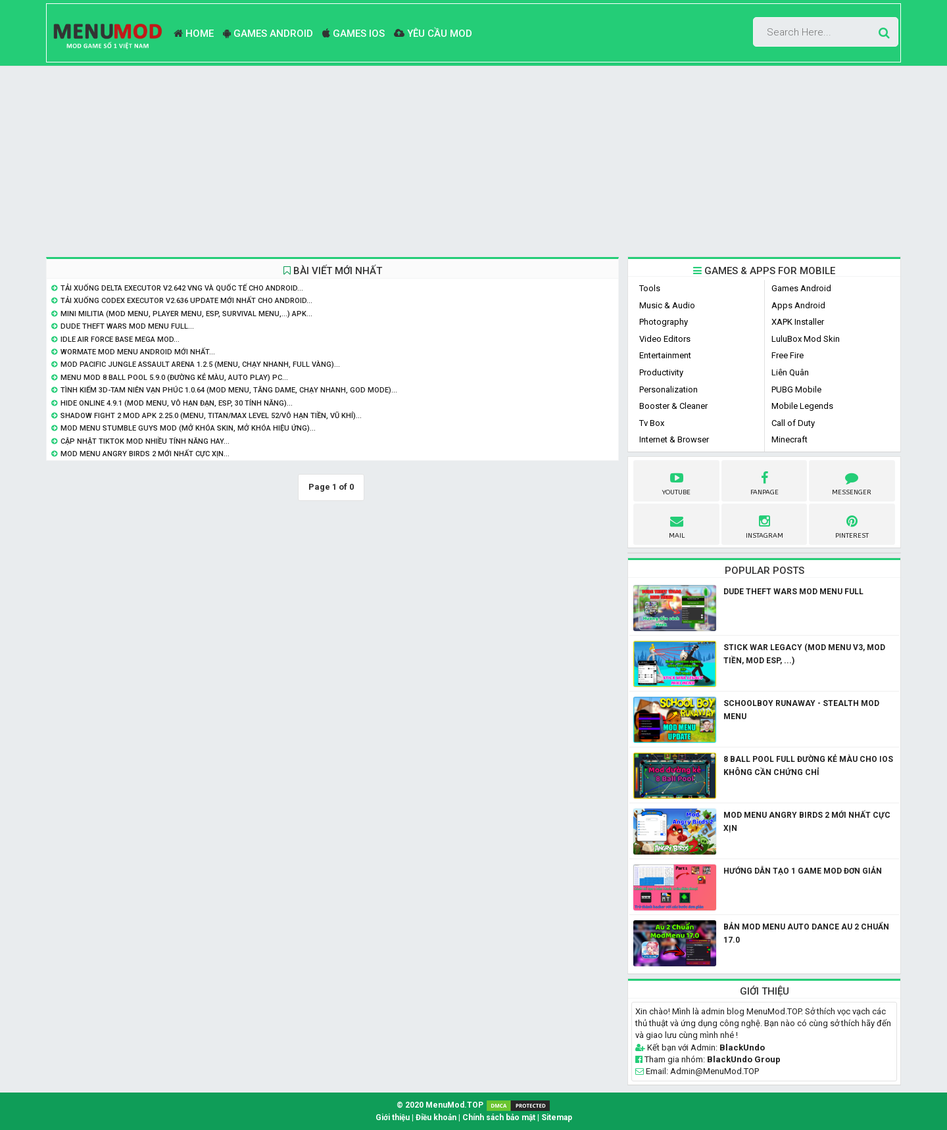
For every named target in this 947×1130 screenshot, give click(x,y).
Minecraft (789, 439)
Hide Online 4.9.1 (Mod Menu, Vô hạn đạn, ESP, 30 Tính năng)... (177, 403)
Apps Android (798, 305)
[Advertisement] (473, 162)
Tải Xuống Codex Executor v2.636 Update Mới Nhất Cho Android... (186, 300)
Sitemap (556, 1117)
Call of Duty (793, 423)
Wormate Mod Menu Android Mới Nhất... (138, 352)
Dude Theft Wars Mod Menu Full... (127, 326)
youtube (676, 481)
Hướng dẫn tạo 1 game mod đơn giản (802, 871)
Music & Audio (667, 305)
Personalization (668, 389)
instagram (764, 525)
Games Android (268, 33)
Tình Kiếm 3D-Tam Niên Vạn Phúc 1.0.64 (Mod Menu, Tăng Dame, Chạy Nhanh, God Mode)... (229, 390)
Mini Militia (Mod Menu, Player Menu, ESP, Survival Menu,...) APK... (186, 314)
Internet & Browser (674, 439)
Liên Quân (790, 372)
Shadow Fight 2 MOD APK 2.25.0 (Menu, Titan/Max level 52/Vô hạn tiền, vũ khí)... (211, 416)
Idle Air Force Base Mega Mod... (120, 339)
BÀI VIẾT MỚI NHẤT (332, 271)
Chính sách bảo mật (498, 1117)
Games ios (353, 33)
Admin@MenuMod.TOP (714, 1071)
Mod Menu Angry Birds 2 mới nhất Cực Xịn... (145, 454)
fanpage (764, 481)
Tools (649, 288)
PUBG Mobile (796, 389)
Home (194, 33)
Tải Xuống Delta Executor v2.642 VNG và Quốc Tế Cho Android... (182, 288)
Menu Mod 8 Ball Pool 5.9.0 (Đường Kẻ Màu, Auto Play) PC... (174, 377)
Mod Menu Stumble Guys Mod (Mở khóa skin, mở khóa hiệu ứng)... (188, 428)
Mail (676, 525)
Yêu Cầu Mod (433, 33)
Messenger (851, 481)
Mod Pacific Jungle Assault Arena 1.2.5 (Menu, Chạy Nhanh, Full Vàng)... (200, 364)
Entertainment (665, 355)
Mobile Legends (802, 406)
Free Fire (787, 355)
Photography (663, 322)
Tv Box (651, 423)
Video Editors (665, 339)
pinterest (852, 525)
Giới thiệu (393, 1117)
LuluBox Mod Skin (805, 339)
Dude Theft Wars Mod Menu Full (793, 591)
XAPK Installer (797, 322)
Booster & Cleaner (673, 406)
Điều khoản (436, 1117)
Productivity (661, 372)
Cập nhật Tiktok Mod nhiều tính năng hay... (145, 441)
